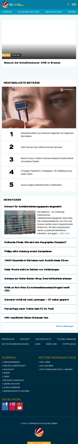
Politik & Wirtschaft (14, 366)
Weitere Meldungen (65, 326)
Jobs (37, 344)
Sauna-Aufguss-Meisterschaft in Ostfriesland (41, 185)
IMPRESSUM (8, 339)
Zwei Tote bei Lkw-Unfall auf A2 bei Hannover (41, 147)
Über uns (51, 344)
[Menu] (74, 4)
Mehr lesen (65, 233)
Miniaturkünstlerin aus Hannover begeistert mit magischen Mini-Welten (47, 134)
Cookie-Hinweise (66, 339)
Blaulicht (8, 369)
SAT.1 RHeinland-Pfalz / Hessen (56, 369)
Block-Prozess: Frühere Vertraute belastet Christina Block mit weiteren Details (47, 160)
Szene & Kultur (11, 384)
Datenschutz (43, 339)
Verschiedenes (11, 362)
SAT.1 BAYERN (46, 366)
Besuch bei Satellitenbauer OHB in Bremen (32, 63)
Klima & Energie (11, 387)
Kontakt (25, 339)
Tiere (5, 376)
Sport (6, 373)
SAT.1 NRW (44, 362)
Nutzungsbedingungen (15, 344)
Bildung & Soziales (13, 380)
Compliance (69, 344)
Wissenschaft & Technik (15, 391)
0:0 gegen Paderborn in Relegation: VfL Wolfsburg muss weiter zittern (46, 172)
